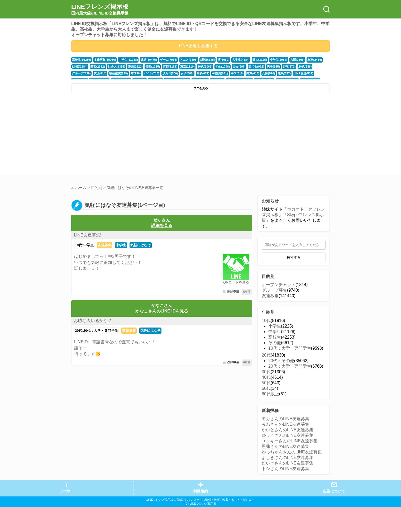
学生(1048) (222, 66)
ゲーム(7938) (168, 59)
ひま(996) (239, 66)
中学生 (121, 245)
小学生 (274, 326)
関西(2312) (97, 66)
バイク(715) (151, 73)
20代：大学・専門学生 (289, 366)
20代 (266, 355)
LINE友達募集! (87, 235)
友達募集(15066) (105, 59)
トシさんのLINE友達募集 (285, 468)
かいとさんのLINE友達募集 (287, 430)
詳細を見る (161, 225)
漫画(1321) (135, 66)
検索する (293, 257)
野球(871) (289, 66)
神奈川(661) (220, 73)
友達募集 (105, 245)
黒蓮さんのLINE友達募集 (285, 446)
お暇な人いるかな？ (93, 320)
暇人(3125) (259, 59)
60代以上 (270, 394)
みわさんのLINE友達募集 (285, 424)
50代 (266, 383)
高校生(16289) (81, 59)
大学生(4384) (241, 59)
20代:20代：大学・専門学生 (96, 331)
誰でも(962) (256, 66)
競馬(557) (284, 73)
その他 (274, 342)
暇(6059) (223, 59)
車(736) (136, 73)
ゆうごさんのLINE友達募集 (287, 435)
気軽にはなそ (140, 245)
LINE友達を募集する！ (200, 46)
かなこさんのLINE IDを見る (161, 311)
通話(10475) (149, 59)
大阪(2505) (297, 59)
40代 (266, 377)
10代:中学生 (84, 245)
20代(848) (305, 66)
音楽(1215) (152, 66)
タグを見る (200, 88)
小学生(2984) (278, 59)
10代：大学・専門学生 (289, 348)
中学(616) (237, 73)
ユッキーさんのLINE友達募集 (290, 441)
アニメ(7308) (188, 59)
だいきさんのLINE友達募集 (287, 463)
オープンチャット (278, 284)
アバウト (66, 491)
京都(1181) (170, 66)
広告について (334, 491)
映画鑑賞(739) (118, 73)
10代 (266, 320)
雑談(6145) (207, 59)
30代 (266, 371)
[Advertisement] (135, 135)
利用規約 (200, 491)
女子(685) (187, 73)
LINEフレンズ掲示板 (99, 9)
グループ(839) (81, 73)
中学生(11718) (128, 59)
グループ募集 (274, 290)
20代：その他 (281, 360)
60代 (266, 388)
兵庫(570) (268, 73)
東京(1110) (187, 66)
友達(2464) (314, 59)
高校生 (274, 337)
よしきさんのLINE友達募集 (287, 457)
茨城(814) (100, 73)
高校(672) (203, 73)
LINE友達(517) (303, 73)
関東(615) (252, 73)
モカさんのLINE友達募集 (285, 418)
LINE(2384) (80, 66)
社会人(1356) (116, 66)
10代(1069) (205, 66)
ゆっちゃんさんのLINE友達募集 (292, 452)
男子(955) (273, 66)
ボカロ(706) (170, 73)
